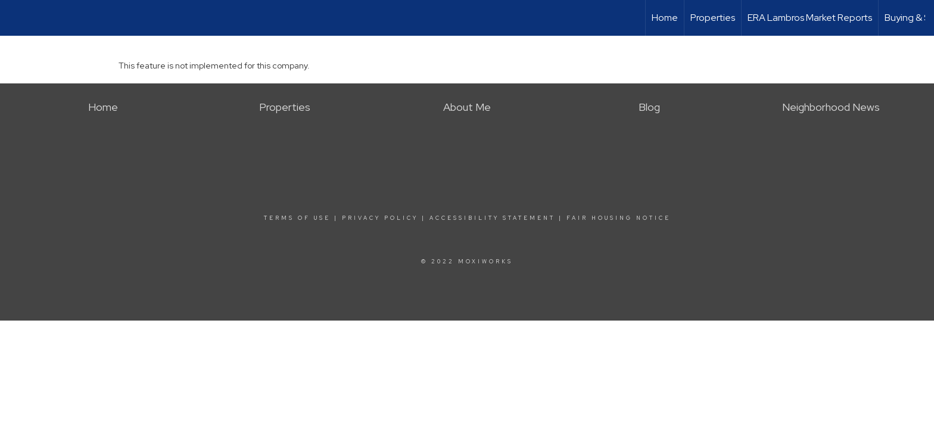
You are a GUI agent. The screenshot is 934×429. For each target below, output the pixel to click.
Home (665, 17)
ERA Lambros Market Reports (810, 17)
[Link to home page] (15, 18)
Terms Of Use (297, 218)
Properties (712, 17)
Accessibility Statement (492, 218)
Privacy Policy (380, 218)
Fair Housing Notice (618, 218)
